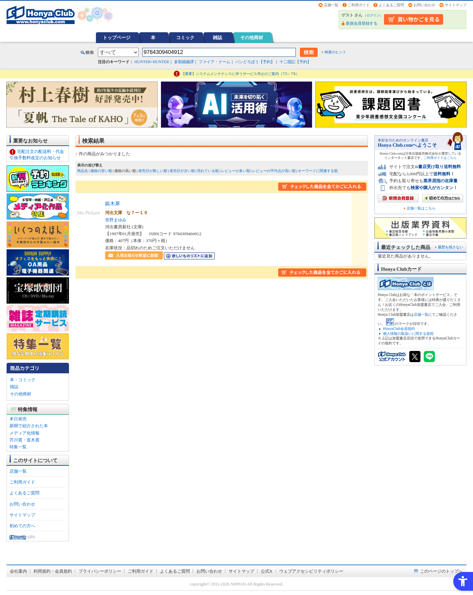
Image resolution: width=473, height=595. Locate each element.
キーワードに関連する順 (318, 171)
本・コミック (22, 379)
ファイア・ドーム (214, 62)
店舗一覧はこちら (421, 208)
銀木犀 (112, 203)
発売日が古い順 (182, 171)
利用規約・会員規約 (53, 571)
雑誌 (217, 37)
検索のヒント (335, 52)
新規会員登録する (361, 23)
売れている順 (208, 171)
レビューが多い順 (235, 171)
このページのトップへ (441, 571)
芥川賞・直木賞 (24, 439)
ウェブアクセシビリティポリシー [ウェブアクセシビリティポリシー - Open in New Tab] (311, 571)
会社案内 (18, 571)
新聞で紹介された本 (29, 425)
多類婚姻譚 (184, 62)
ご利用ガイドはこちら (440, 158)
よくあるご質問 (391, 5)
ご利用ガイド (359, 5)
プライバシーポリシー (100, 571)
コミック (185, 37)
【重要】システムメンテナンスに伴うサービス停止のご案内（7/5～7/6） (240, 74)
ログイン (373, 15)
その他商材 (251, 37)
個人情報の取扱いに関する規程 (408, 333)
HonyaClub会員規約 (399, 329)
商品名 (82, 171)
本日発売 (18, 418)
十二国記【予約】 (295, 62)
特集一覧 (18, 446)
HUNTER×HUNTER (151, 62)
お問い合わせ (424, 5)
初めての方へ (22, 525)
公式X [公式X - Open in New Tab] (267, 571)
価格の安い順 (101, 171)
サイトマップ (455, 5)
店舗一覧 (331, 5)
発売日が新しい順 (152, 171)
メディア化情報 (24, 433)
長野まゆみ (115, 219)
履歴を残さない (450, 247)
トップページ (116, 37)
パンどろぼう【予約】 (255, 62)
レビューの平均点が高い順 (274, 171)
